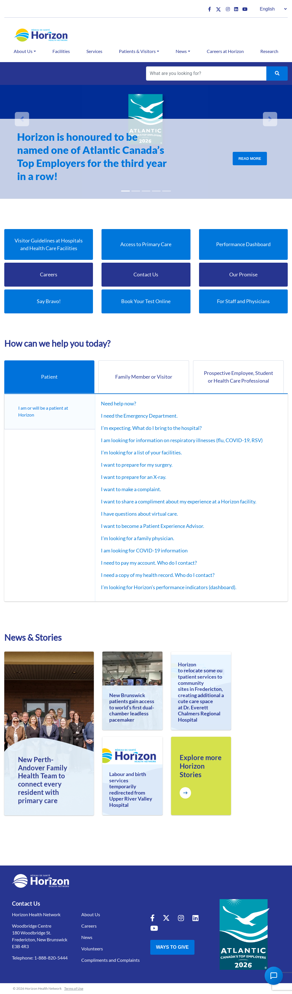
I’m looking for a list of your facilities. (141, 452)
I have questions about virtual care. (139, 514)
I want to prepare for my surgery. (137, 465)
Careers (89, 925)
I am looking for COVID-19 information (144, 550)
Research (269, 51)
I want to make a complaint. (131, 489)
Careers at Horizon (225, 51)
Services (94, 51)
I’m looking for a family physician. (137, 538)
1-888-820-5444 (51, 957)
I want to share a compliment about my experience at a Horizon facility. (178, 501)
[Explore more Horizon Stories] (185, 793)
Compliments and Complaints (110, 960)
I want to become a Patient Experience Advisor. (152, 526)
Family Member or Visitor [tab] (143, 376)
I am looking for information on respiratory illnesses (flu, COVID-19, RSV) (182, 440)
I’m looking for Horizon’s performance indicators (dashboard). (168, 587)
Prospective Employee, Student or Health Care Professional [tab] (238, 377)
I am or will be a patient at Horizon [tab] (43, 411)
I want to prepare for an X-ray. (133, 477)
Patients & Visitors (137, 51)
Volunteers (92, 948)
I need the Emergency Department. (139, 416)
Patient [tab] (49, 376)
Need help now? (118, 403)
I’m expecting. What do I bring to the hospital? (151, 428)
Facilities (61, 51)
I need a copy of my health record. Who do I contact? (157, 575)
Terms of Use (73, 988)
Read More (249, 158)
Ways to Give (172, 947)
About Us (23, 51)
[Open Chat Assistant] (274, 976)
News (181, 51)
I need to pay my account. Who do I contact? (149, 563)
